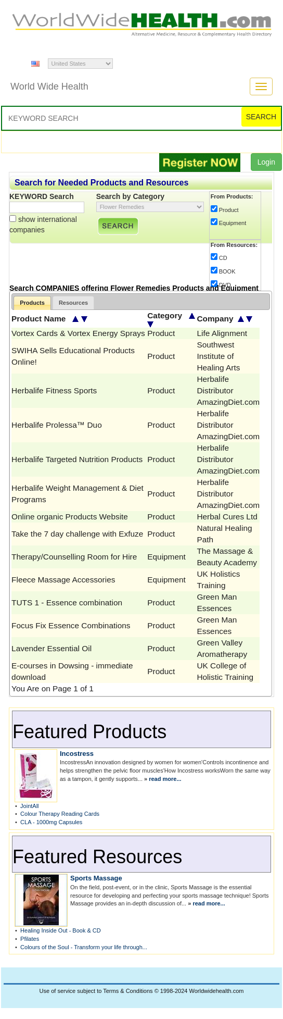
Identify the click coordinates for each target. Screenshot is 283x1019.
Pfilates (29, 939)
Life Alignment (222, 333)
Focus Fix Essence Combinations (70, 625)
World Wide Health (49, 86)
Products (32, 303)
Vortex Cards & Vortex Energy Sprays (78, 333)
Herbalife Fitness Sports (54, 390)
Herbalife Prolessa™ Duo (56, 424)
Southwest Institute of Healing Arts (218, 356)
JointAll (29, 806)
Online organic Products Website (69, 516)
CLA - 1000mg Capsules (51, 822)
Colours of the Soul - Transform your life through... (83, 947)
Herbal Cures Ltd (227, 516)
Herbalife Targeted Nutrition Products (77, 459)
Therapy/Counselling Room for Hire (74, 556)
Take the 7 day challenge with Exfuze (77, 533)
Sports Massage (96, 878)
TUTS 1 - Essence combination (66, 602)
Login (266, 162)
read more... (165, 779)
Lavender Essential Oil (51, 648)
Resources (73, 303)
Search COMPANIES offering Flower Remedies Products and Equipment (134, 288)
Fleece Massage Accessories (63, 579)
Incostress (77, 753)
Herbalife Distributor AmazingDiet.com (228, 390)
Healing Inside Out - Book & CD (60, 930)
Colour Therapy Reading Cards (59, 814)
